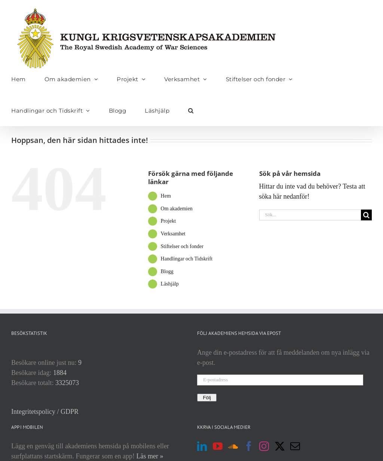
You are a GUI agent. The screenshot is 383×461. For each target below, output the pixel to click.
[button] (191, 110)
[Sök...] (310, 215)
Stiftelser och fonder (182, 246)
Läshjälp (170, 284)
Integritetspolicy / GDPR (45, 411)
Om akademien (177, 208)
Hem (166, 196)
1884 (60, 372)
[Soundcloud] (233, 446)
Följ (207, 397)
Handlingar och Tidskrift (186, 259)
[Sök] (366, 215)
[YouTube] (218, 446)
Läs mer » (149, 456)
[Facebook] (249, 446)
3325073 (67, 383)
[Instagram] (264, 446)
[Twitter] (280, 446)
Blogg (167, 271)
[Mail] (295, 446)
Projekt (168, 221)
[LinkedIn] (202, 446)
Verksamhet (173, 233)
